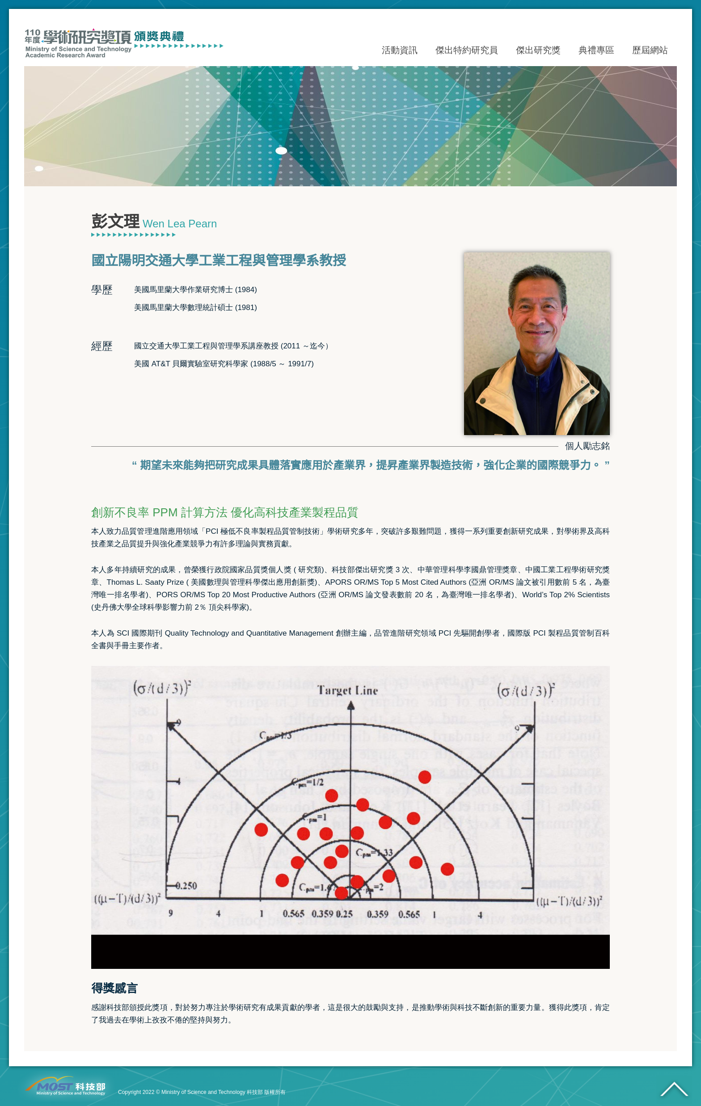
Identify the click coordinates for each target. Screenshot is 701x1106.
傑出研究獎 (538, 50)
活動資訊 (400, 50)
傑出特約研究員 (466, 50)
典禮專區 (596, 50)
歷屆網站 (650, 50)
